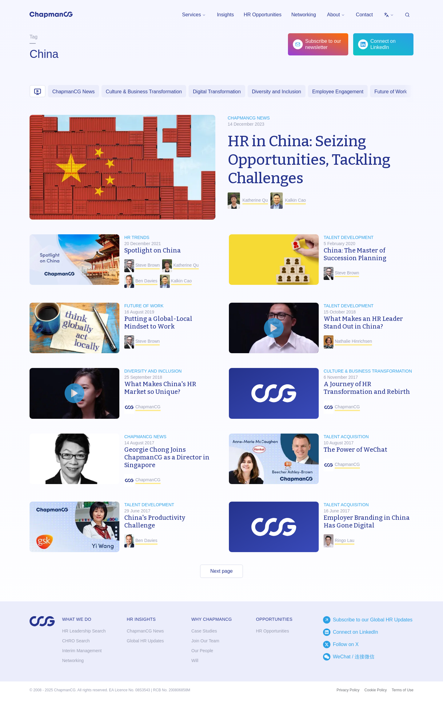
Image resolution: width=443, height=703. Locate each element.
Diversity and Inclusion (276, 91)
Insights (225, 14)
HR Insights (141, 619)
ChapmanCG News (73, 91)
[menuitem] (388, 15)
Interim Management (82, 650)
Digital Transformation (217, 91)
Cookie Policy (376, 690)
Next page (221, 571)
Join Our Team (205, 640)
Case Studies (204, 630)
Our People (202, 650)
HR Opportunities (262, 14)
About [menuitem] (336, 14)
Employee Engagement (337, 91)
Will (194, 660)
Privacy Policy (348, 690)
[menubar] (194, 15)
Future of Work (390, 91)
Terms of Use (402, 690)
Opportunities (274, 619)
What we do (76, 619)
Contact (364, 14)
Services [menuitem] (194, 14)
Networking (303, 14)
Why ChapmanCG (211, 619)
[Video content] (38, 91)
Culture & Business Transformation (144, 91)
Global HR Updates (145, 640)
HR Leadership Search (84, 630)
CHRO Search (76, 640)
